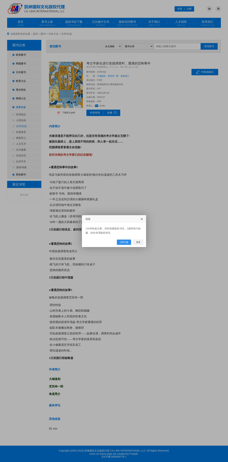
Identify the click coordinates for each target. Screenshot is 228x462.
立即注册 (124, 242)
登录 (138, 242)
